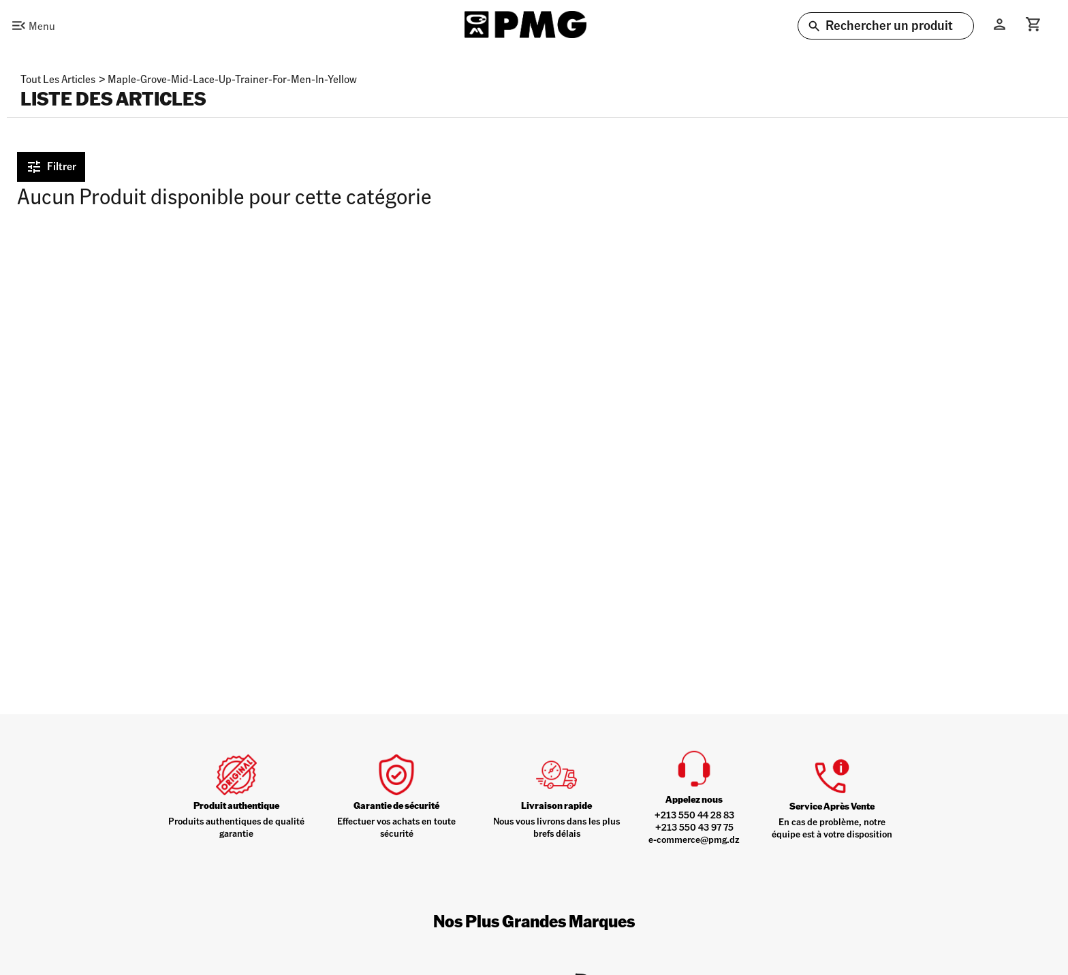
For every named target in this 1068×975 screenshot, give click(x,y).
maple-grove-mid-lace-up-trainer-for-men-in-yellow (232, 78)
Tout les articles (57, 78)
